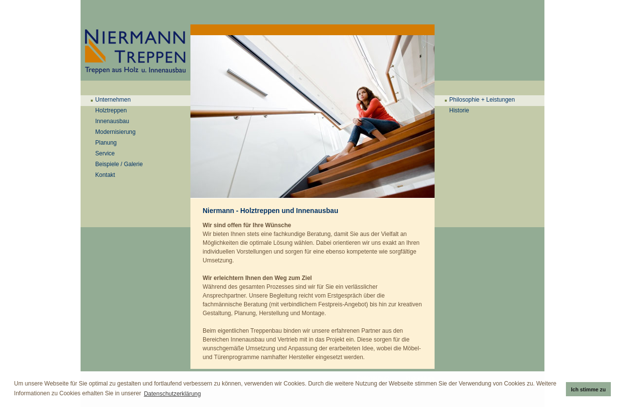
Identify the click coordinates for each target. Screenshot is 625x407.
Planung (106, 142)
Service (105, 153)
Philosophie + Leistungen (482, 99)
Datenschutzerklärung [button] (172, 393)
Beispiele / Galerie (119, 164)
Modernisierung (115, 132)
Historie (459, 110)
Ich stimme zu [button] (588, 389)
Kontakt (105, 174)
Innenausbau (112, 121)
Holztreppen (111, 110)
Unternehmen (113, 99)
